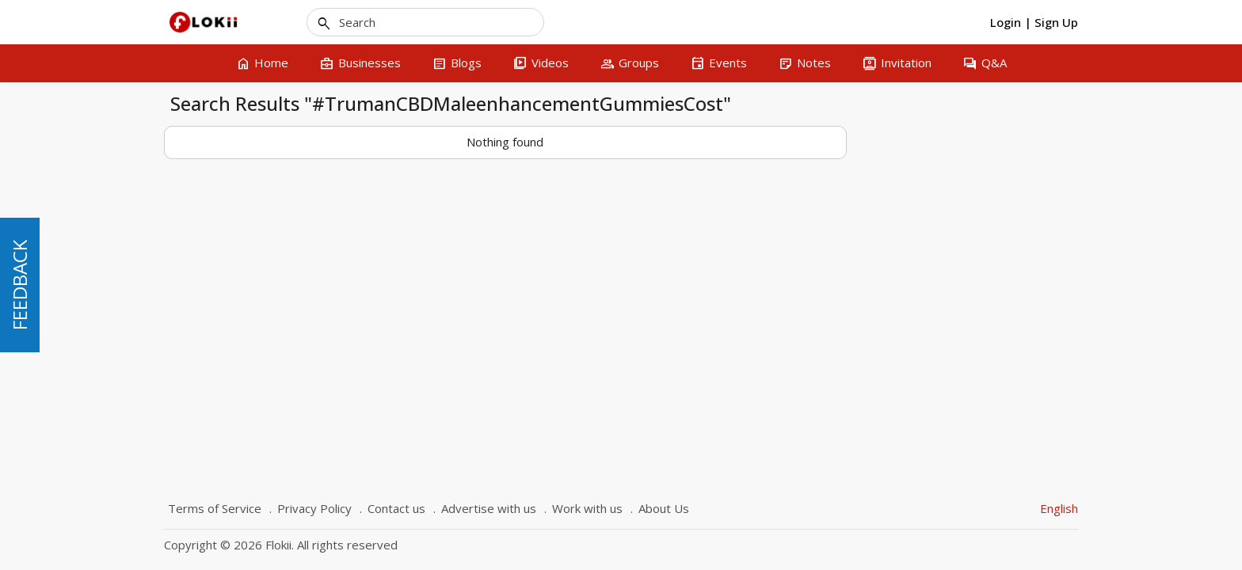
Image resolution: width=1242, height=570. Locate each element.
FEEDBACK (19, 285)
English (1059, 508)
